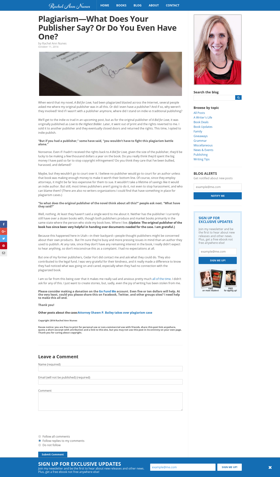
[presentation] (65, 423)
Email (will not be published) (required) (64, 377)
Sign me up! (218, 260)
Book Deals (201, 122)
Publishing (201, 154)
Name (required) (49, 364)
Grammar (200, 140)
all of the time (161, 279)
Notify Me (218, 195)
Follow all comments (56, 436)
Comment (45, 390)
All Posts (199, 113)
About (154, 5)
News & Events (203, 150)
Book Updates (203, 127)
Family (198, 131)
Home (104, 5)
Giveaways (201, 136)
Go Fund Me (107, 291)
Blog (138, 5)
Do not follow (51, 445)
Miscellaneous (203, 145)
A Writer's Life (203, 117)
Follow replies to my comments (63, 441)
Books (121, 5)
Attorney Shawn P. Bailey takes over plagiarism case (115, 313)
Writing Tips (202, 159)
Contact (172, 5)
